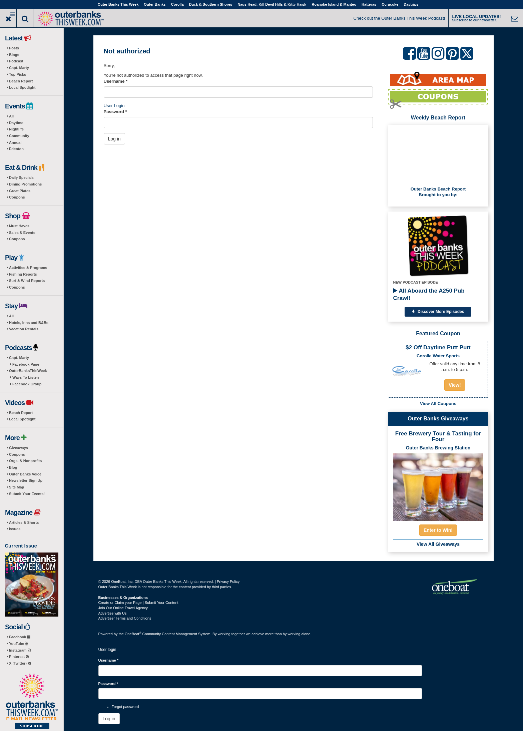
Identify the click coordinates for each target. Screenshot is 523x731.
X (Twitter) (20, 663)
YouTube (18, 644)
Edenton (16, 149)
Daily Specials (21, 177)
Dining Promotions (25, 184)
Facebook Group (26, 384)
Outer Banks (154, 4)
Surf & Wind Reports (27, 281)
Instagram (20, 650)
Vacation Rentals (23, 329)
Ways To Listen (25, 377)
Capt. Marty (19, 68)
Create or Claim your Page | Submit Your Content (138, 603)
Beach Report (21, 81)
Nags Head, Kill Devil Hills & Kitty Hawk (271, 4)
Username (116, 81)
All (11, 116)
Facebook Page (25, 364)
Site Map (16, 487)
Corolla (177, 4)
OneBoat (133, 634)
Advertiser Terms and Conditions (124, 618)
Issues (14, 529)
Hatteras (369, 4)
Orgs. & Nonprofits (25, 461)
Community (19, 136)
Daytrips (411, 4)
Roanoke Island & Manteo (334, 4)
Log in (114, 138)
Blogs (14, 55)
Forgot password (125, 707)
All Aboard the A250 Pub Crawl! (428, 294)
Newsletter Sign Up (25, 480)
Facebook (19, 637)
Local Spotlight (22, 87)
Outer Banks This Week (118, 4)
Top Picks (17, 74)
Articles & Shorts (24, 522)
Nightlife (16, 129)
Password (115, 111)
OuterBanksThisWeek (28, 371)
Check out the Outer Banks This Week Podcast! (399, 18)
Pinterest (19, 657)
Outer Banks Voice (25, 474)
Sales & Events (22, 233)
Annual (15, 142)
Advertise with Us (112, 613)
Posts (14, 48)
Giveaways (18, 448)
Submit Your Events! (27, 494)
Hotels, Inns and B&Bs (28, 323)
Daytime (16, 123)
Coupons (17, 197)
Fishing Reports (23, 274)
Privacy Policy (228, 582)
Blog (13, 467)
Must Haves (19, 226)
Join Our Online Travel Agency (123, 608)
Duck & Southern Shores (210, 4)
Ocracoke (390, 4)
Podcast (16, 61)
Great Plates (19, 191)
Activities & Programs (28, 268)
